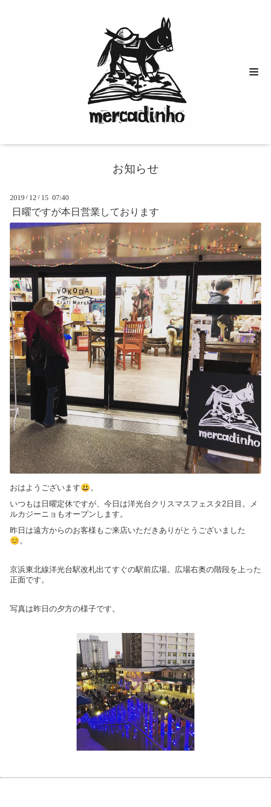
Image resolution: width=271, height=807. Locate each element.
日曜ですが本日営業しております (85, 212)
